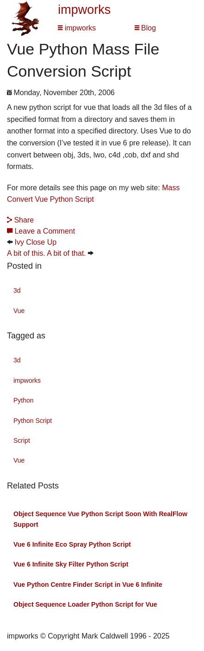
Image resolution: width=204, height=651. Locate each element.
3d (17, 290)
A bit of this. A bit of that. (46, 253)
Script (21, 440)
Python (23, 400)
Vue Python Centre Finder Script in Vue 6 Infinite (87, 584)
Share (20, 220)
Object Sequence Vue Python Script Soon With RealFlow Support (100, 519)
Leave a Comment (41, 231)
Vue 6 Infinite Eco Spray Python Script (72, 544)
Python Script (32, 420)
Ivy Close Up (35, 242)
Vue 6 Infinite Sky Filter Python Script (70, 564)
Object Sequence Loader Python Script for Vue (85, 604)
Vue (19, 310)
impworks (84, 10)
